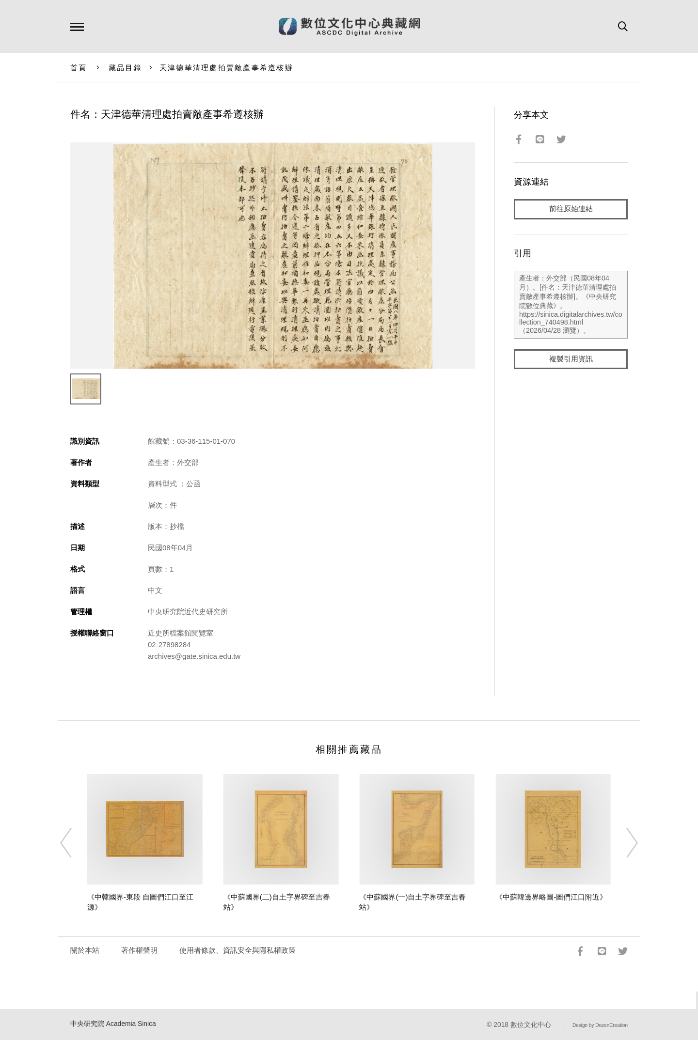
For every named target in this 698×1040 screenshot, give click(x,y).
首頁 (78, 67)
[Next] (623, 843)
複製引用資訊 (571, 359)
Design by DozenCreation (600, 1025)
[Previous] (74, 843)
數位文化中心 (530, 1024)
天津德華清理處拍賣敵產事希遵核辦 (226, 67)
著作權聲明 (139, 950)
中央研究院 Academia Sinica (113, 1023)
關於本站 (84, 950)
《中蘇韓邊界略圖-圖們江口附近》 (551, 897)
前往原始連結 (571, 209)
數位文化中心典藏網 (349, 26)
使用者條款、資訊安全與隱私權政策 (237, 950)
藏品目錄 (125, 67)
